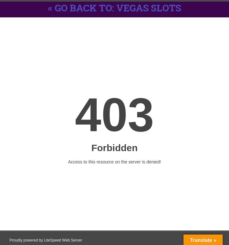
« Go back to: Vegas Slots (114, 8)
